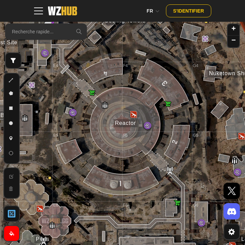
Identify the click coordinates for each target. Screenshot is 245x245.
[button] (49, 178)
